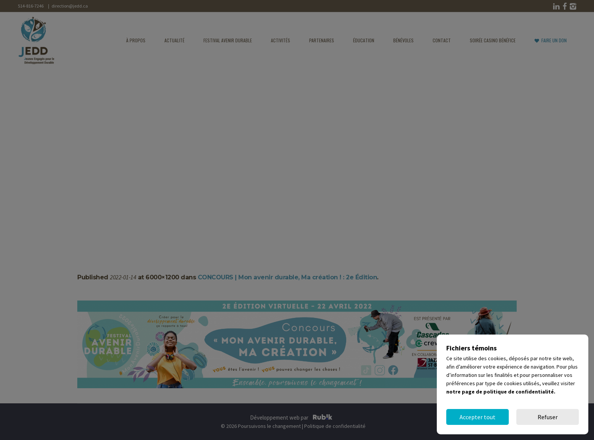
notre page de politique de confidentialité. (500, 391)
